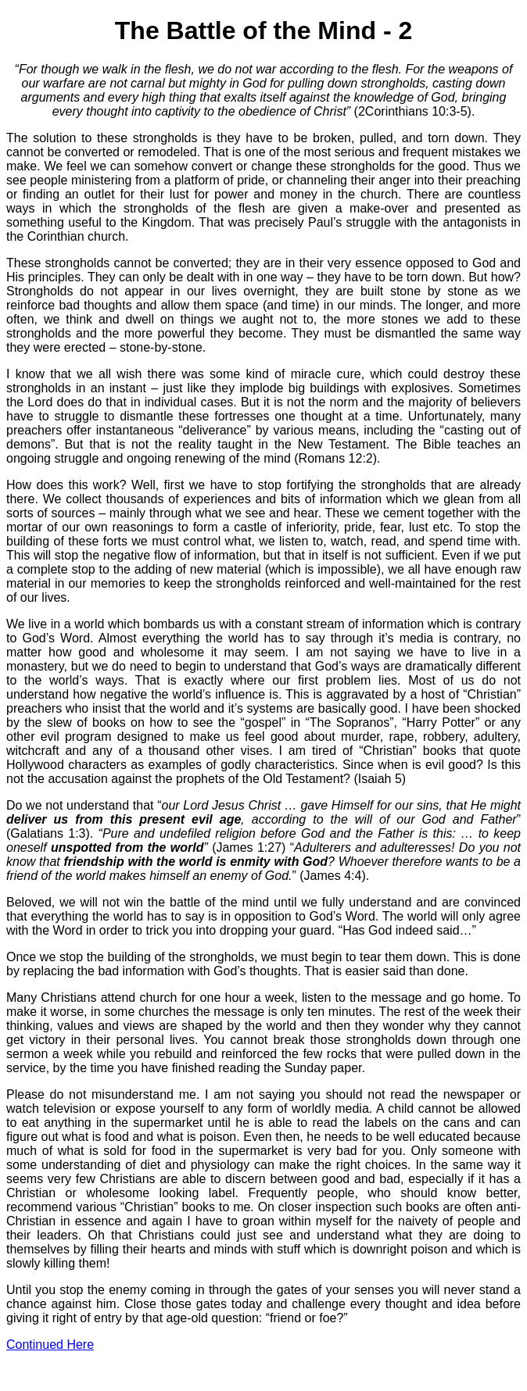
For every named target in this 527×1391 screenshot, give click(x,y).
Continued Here (50, 1344)
